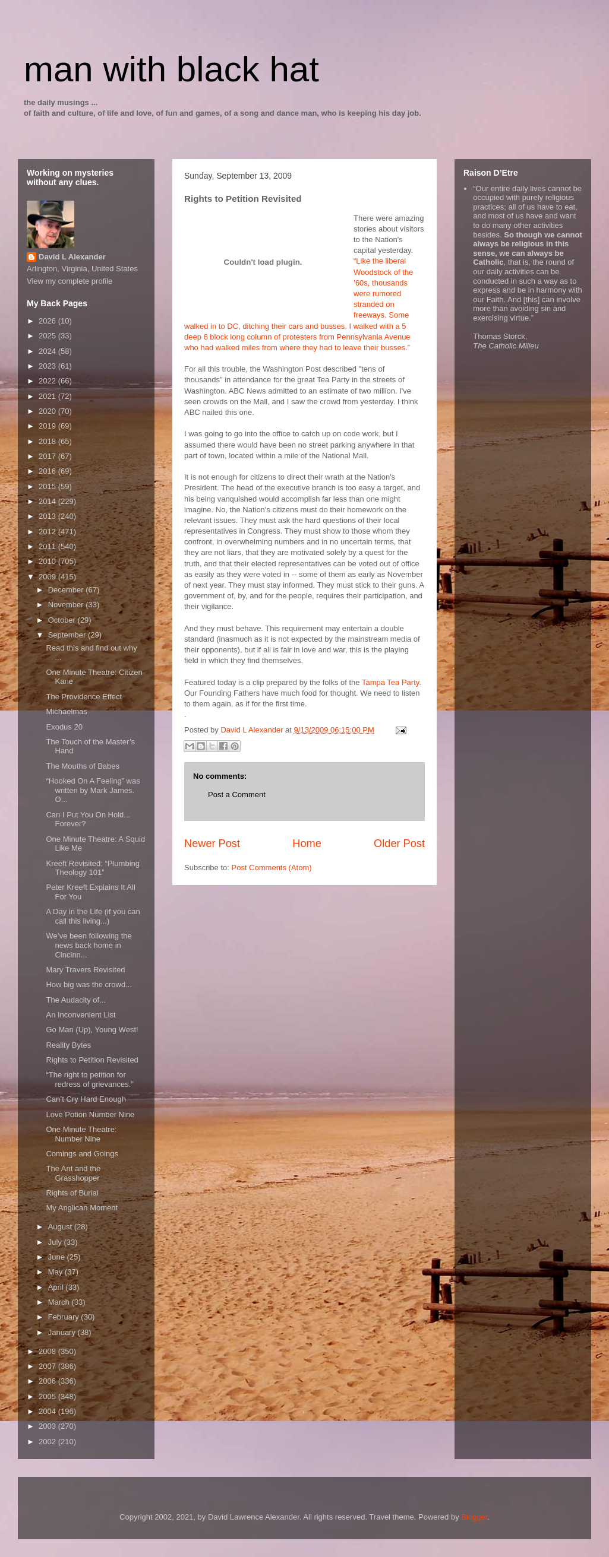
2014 (48, 501)
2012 (48, 531)
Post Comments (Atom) (272, 867)
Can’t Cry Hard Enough (85, 1099)
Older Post (399, 843)
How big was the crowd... (89, 984)
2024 (48, 351)
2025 (48, 335)
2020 (48, 411)
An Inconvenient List (80, 1014)
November (67, 604)
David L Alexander (72, 256)
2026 (48, 320)
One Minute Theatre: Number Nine (81, 1134)
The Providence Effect (84, 696)
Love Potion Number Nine (90, 1114)
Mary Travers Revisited (85, 969)
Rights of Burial (72, 1192)
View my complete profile (69, 281)
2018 (48, 441)
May (56, 1271)
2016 (48, 471)
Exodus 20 (64, 726)
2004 (48, 1411)
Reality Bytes (68, 1045)
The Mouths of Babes (82, 766)
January (63, 1332)
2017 (48, 456)
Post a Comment (237, 794)
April (57, 1287)
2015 (48, 486)
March (60, 1302)
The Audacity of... (75, 999)
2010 (48, 561)
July (56, 1242)
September (68, 634)
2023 (48, 365)
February (64, 1316)
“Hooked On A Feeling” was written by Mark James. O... (93, 790)
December (67, 589)
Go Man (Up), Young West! (92, 1029)
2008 (48, 1351)
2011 (48, 546)
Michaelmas (66, 711)
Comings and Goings (82, 1153)
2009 (48, 576)
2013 (48, 516)
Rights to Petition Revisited (92, 1059)
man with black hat (171, 69)
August (61, 1226)
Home (306, 843)
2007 (48, 1366)
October (63, 620)
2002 (48, 1441)
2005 (48, 1396)
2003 (48, 1426)
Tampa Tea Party (390, 682)
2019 (48, 425)
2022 (48, 380)
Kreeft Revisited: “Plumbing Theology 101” (93, 868)
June (57, 1256)
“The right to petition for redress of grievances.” (89, 1079)
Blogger (474, 1516)
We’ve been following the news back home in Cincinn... (88, 945)
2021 (48, 396)
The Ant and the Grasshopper (73, 1173)
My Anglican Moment (82, 1207)
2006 (48, 1381)
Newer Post (212, 843)
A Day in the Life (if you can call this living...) (93, 916)
